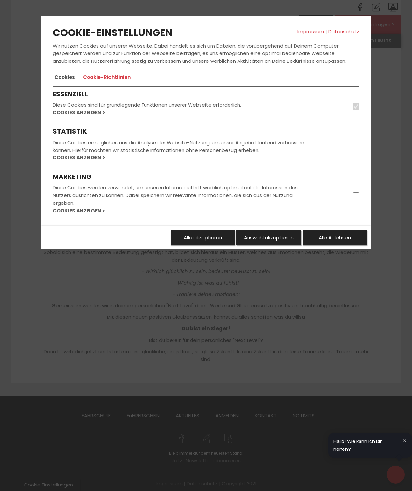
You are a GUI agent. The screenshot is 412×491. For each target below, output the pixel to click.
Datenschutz (343, 31)
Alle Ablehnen (335, 237)
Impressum (310, 31)
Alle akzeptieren (203, 237)
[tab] (65, 77)
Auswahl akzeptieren (269, 237)
